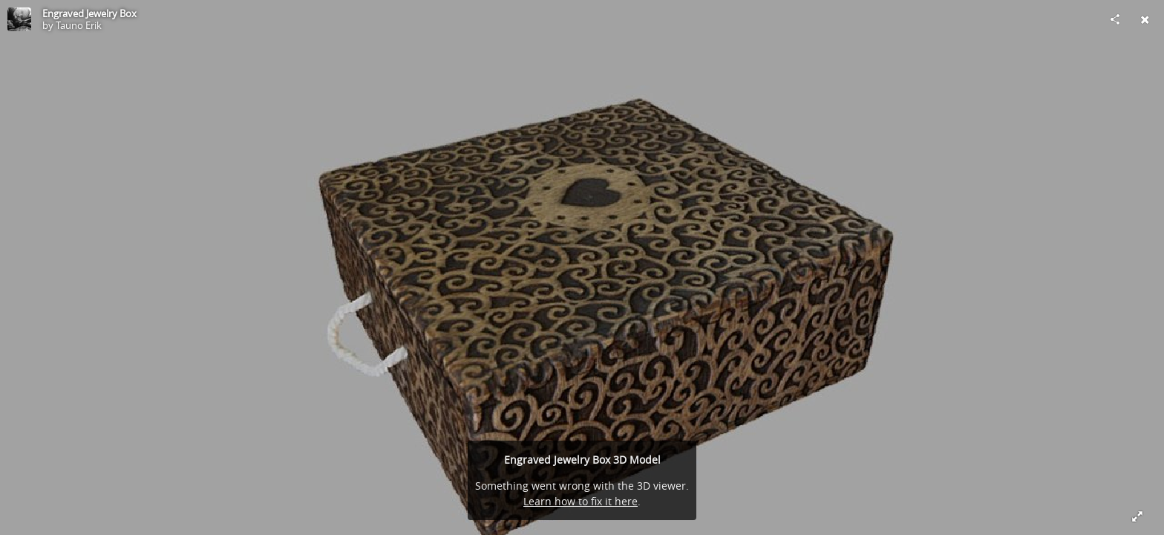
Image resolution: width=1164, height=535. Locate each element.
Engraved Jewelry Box (89, 13)
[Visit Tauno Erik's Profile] (19, 19)
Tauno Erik (79, 25)
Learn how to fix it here (580, 501)
